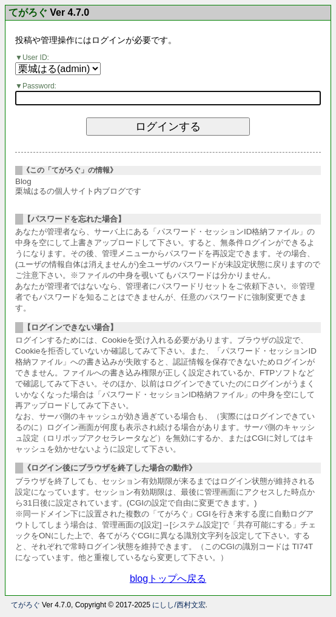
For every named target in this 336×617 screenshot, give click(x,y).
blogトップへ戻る (168, 578)
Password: (39, 86)
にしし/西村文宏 (178, 605)
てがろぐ (27, 13)
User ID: (35, 57)
